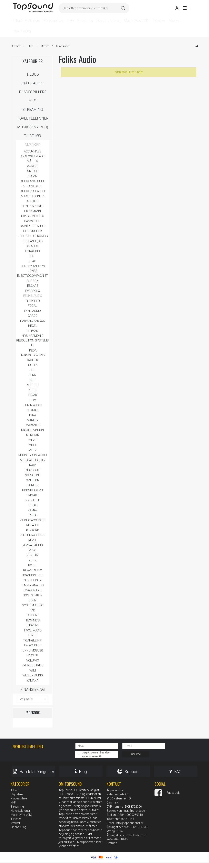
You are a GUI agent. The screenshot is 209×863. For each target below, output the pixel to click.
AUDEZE (32, 166)
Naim (32, 465)
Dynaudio (32, 251)
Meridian (32, 435)
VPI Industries (32, 665)
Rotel (32, 565)
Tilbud (32, 74)
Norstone (32, 475)
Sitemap (112, 843)
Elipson (33, 281)
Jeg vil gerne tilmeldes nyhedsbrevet (99, 754)
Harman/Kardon (32, 321)
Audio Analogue (32, 181)
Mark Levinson (32, 430)
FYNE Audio (32, 311)
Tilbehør (32, 136)
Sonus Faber (32, 595)
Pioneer (32, 485)
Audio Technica (32, 196)
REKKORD (32, 530)
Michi (33, 445)
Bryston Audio (32, 216)
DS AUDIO (32, 246)
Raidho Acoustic (33, 520)
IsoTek (33, 365)
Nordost (33, 470)
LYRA (32, 415)
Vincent (33, 655)
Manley (32, 420)
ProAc (32, 505)
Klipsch (33, 385)
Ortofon (32, 480)
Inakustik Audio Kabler (33, 358)
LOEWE (32, 400)
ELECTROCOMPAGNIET (32, 276)
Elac (32, 261)
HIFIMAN (32, 331)
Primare (33, 495)
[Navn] (96, 746)
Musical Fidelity (32, 460)
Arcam (33, 176)
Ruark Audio (32, 570)
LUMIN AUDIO (32, 405)
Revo (32, 550)
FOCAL (32, 306)
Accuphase (32, 151)
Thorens (32, 625)
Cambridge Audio (33, 226)
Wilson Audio (32, 675)
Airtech (32, 171)
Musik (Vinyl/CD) (32, 127)
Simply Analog (32, 585)
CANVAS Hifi (32, 221)
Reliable (32, 525)
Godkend (136, 754)
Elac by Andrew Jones (32, 268)
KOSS (33, 390)
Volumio (32, 660)
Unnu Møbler (32, 650)
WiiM (32, 670)
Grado (33, 316)
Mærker (32, 144)
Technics (33, 620)
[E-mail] (143, 746)
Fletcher (33, 301)
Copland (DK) (32, 241)
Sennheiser (32, 580)
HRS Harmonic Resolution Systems (32, 338)
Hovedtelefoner (32, 118)
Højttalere (33, 83)
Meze (32, 440)
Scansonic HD (32, 575)
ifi (32, 345)
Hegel (32, 326)
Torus (33, 635)
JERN (32, 375)
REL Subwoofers (33, 535)
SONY (33, 600)
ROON (33, 560)
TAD (32, 610)
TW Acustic (32, 645)
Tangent (32, 615)
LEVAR (32, 395)
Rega (32, 515)
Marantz (32, 425)
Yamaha (32, 680)
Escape (32, 286)
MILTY (33, 450)
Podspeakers (32, 490)
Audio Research (32, 191)
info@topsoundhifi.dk (129, 823)
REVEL (32, 540)
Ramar (33, 510)
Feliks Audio (32, 296)
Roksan (32, 555)
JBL (32, 370)
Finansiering (32, 689)
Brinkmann (32, 211)
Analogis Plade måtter (32, 158)
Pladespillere (32, 92)
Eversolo (32, 291)
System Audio (32, 605)
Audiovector (32, 186)
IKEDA (33, 350)
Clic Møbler (32, 231)
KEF (32, 380)
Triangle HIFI (32, 640)
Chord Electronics (33, 236)
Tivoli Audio (33, 630)
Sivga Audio (32, 590)
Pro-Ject (32, 500)
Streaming (32, 109)
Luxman (33, 410)
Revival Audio (32, 545)
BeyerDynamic (32, 206)
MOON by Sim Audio (32, 455)
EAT (32, 256)
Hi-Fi (33, 101)
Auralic (33, 201)
